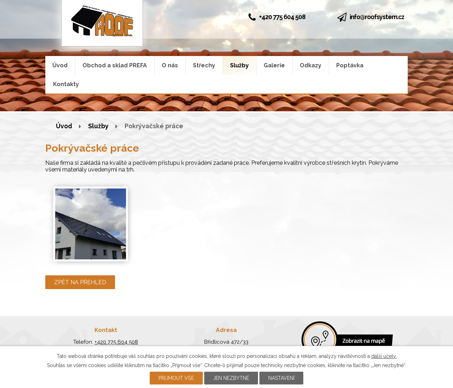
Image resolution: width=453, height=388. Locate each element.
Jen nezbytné (231, 378)
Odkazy (310, 65)
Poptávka (349, 65)
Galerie (274, 65)
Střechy (204, 65)
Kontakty (66, 84)
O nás (170, 65)
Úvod (60, 65)
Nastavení (281, 378)
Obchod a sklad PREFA (114, 65)
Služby (239, 65)
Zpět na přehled (80, 282)
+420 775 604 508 (276, 17)
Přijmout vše (176, 378)
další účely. (384, 356)
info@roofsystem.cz (377, 17)
